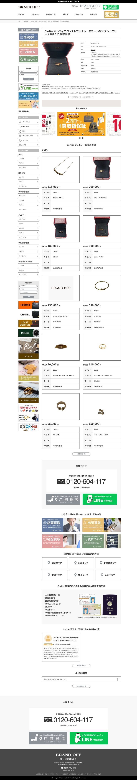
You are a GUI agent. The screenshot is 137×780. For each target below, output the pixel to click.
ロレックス (21, 196)
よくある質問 (93, 14)
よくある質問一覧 (81, 686)
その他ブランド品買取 (25, 261)
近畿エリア (83, 562)
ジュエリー (21, 215)
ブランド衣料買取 (23, 243)
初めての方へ (35, 14)
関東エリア (57, 562)
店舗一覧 (65, 14)
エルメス (21, 158)
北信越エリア (110, 562)
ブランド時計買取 (23, 192)
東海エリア (57, 575)
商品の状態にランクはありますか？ (55, 679)
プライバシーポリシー (55, 774)
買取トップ (21, 14)
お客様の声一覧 (81, 665)
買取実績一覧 (81, 454)
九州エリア (110, 575)
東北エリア (83, 575)
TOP (19, 21)
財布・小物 (21, 173)
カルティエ (22, 219)
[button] (80, 138)
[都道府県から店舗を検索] (28, 74)
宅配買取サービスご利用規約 (69, 774)
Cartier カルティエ (95, 43)
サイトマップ (88, 774)
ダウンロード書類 (97, 774)
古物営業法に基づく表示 (41, 774)
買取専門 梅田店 (94, 72)
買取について (79, 14)
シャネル (21, 163)
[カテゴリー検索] (28, 286)
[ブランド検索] (28, 289)
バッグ (20, 154)
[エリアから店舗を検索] (28, 71)
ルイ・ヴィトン (22, 167)
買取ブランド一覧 (50, 14)
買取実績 (26, 21)
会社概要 (80, 774)
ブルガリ (21, 224)
